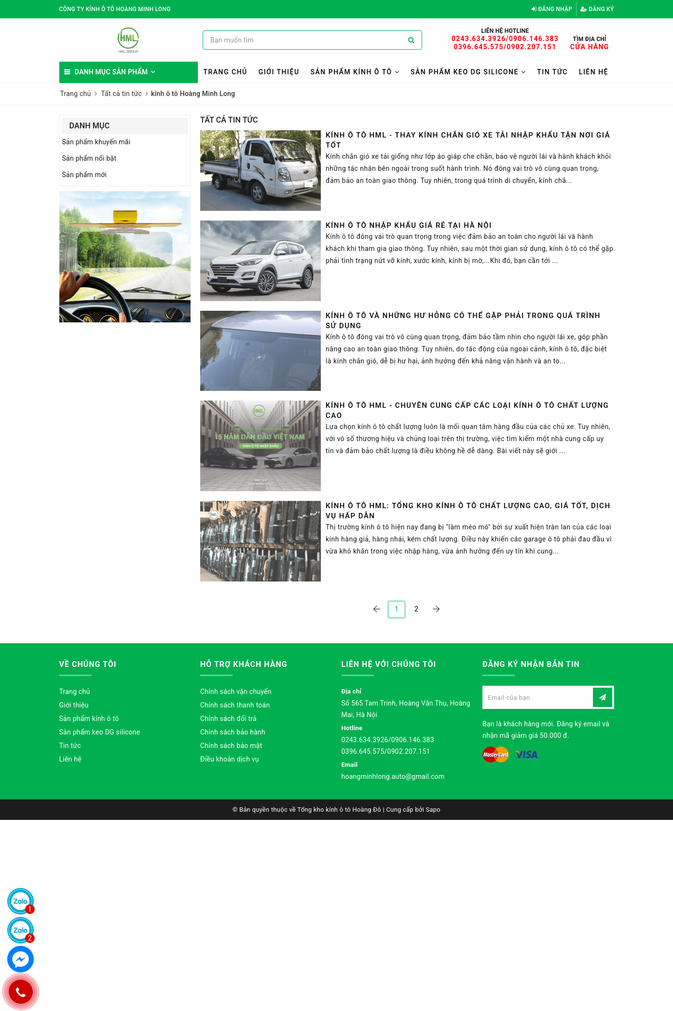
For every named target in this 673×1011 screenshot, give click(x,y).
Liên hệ (593, 72)
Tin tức (552, 72)
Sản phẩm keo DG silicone (468, 72)
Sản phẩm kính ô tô (355, 72)
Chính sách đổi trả (228, 718)
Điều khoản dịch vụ (229, 759)
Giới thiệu (279, 72)
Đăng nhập (552, 9)
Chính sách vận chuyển (236, 691)
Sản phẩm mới (84, 175)
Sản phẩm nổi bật (89, 158)
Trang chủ (225, 72)
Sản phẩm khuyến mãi (96, 142)
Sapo (433, 809)
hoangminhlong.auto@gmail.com (393, 776)
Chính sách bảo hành (232, 732)
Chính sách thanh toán (235, 705)
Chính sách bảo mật (231, 745)
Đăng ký (597, 9)
